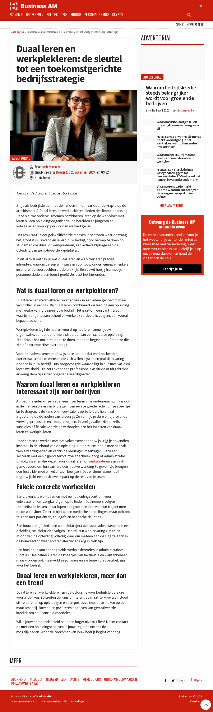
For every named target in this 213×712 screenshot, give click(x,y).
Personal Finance (96, 14)
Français (196, 679)
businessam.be (51, 166)
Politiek (52, 14)
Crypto (117, 14)
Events (74, 679)
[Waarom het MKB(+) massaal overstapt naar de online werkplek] (149, 155)
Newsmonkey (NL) (24, 701)
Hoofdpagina (17, 32)
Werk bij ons (92, 679)
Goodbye (77, 701)
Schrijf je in (172, 268)
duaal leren (63, 305)
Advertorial (21, 158)
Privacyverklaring (24, 683)
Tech (64, 14)
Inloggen (36, 679)
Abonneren (19, 679)
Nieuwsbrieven (56, 679)
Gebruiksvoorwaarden (120, 679)
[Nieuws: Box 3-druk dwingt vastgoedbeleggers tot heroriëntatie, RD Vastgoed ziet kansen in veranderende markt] (149, 171)
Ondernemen (34, 14)
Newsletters (195, 24)
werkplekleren (99, 461)
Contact (196, 701)
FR (201, 6)
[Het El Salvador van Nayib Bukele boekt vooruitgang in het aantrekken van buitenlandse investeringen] (149, 138)
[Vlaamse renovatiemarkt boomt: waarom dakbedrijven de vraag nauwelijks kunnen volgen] (149, 188)
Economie (16, 14)
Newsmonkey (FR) (54, 701)
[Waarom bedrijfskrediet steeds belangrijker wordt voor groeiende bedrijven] (172, 62)
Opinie (180, 24)
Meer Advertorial (181, 204)
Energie (76, 14)
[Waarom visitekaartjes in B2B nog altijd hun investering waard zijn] (149, 122)
